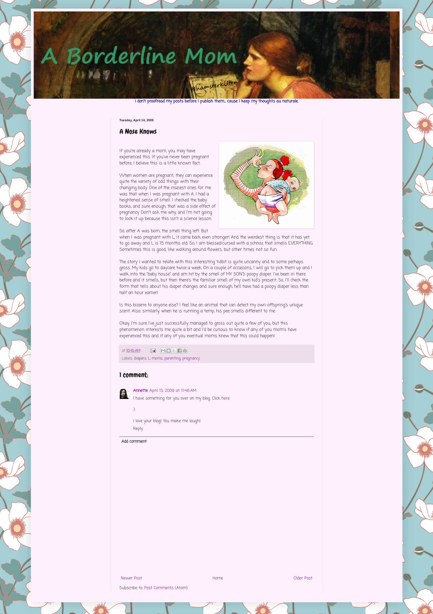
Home (218, 578)
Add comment (134, 442)
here (226, 399)
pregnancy (191, 358)
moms (157, 358)
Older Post (303, 578)
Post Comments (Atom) (166, 588)
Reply (138, 429)
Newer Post (131, 578)
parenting (172, 358)
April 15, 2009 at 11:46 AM (172, 391)
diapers (140, 358)
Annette (140, 391)
